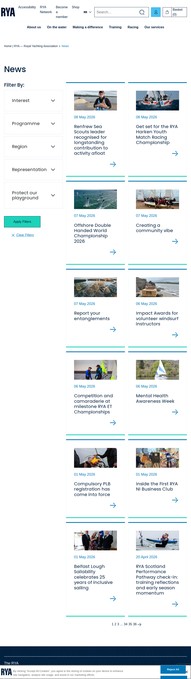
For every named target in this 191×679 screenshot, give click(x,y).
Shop (75, 7)
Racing (133, 27)
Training (115, 27)
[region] (95, 672)
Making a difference (88, 27)
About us (34, 27)
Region (19, 146)
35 (130, 624)
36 (135, 624)
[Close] (186, 671)
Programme (26, 123)
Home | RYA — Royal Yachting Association (31, 46)
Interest (21, 100)
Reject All (173, 669)
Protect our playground (25, 195)
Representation (29, 169)
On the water (57, 27)
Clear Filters (22, 235)
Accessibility (27, 7)
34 (125, 624)
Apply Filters (22, 221)
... (121, 624)
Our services (154, 27)
